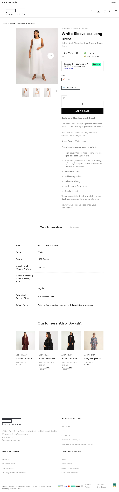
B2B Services (7, 468)
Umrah (64, 459)
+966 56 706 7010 (12, 440)
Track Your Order (10, 2)
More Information (51, 227)
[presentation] (50, 56)
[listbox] (82, 80)
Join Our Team (8, 463)
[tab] (51, 227)
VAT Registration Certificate (14, 472)
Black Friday (66, 463)
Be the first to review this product (74, 29)
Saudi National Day (70, 468)
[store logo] (16, 11)
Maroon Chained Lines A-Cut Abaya (33, 358)
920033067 (9, 437)
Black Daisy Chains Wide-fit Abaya (56, 358)
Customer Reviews (69, 472)
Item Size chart (72, 88)
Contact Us (66, 435)
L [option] (63, 79)
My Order (65, 426)
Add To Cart (82, 111)
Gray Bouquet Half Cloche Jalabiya (101, 358)
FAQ (63, 430)
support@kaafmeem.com (16, 434)
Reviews (74, 227)
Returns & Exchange (70, 439)
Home (4, 23)
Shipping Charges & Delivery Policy (77, 444)
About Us (6, 459)
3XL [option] (68, 79)
